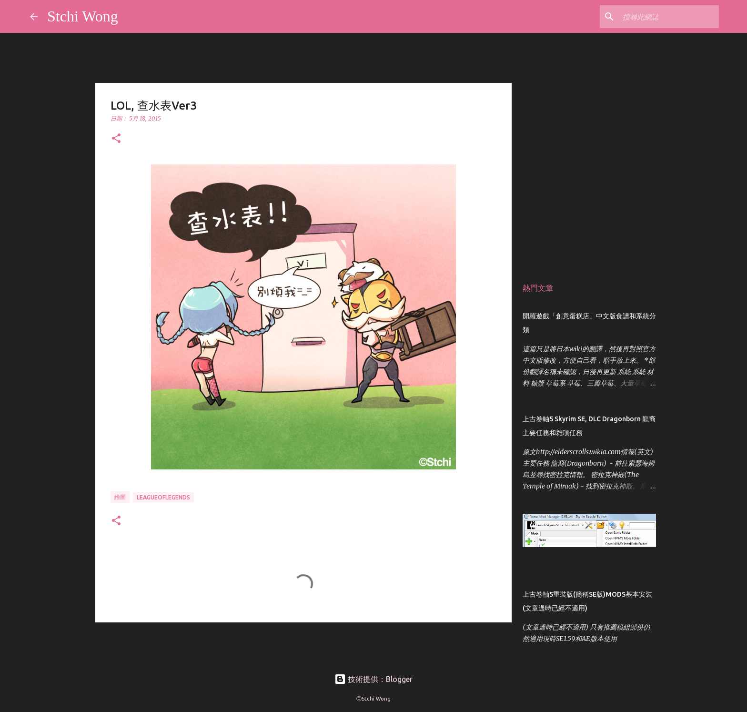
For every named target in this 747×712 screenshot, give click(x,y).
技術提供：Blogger (373, 679)
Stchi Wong (82, 16)
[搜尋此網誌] (669, 16)
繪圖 (120, 497)
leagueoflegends (163, 497)
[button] (116, 138)
